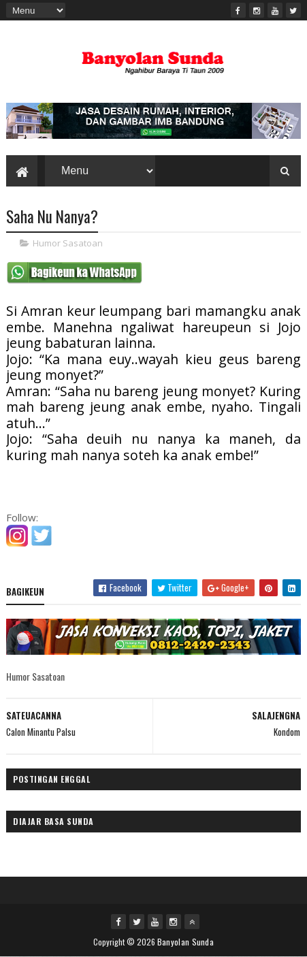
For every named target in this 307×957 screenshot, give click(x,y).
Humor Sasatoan (68, 243)
